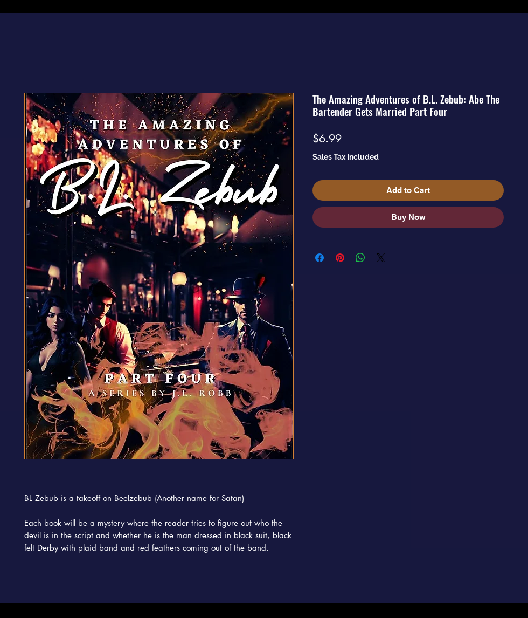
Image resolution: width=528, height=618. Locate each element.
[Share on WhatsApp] (360, 257)
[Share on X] (380, 257)
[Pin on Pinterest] (340, 257)
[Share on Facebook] (319, 257)
